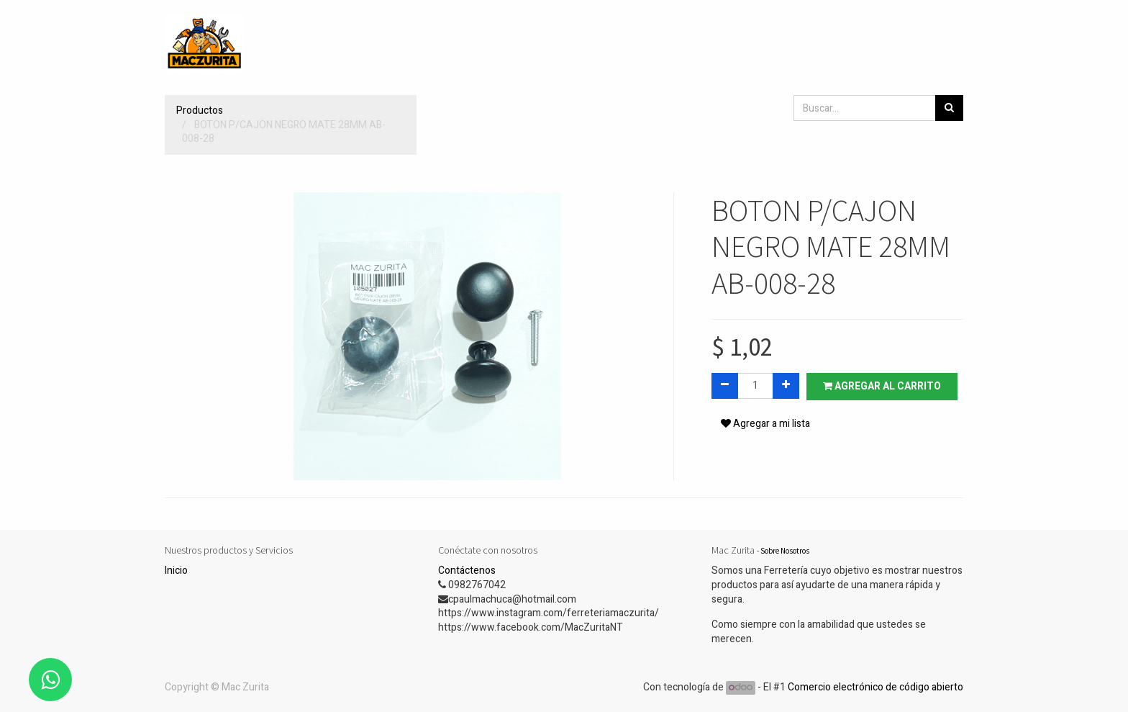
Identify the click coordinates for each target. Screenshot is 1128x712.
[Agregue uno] (786, 386)
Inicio (176, 570)
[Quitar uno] (724, 386)
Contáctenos (467, 570)
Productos (199, 110)
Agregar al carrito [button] (882, 386)
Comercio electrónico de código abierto (875, 687)
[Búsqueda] (949, 108)
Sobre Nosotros (784, 551)
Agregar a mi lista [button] (765, 423)
